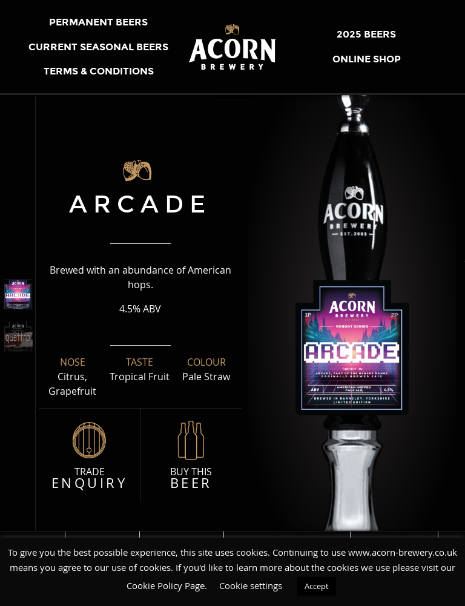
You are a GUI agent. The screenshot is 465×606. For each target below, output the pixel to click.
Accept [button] (317, 586)
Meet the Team (182, 534)
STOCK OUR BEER (396, 534)
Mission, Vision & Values (288, 534)
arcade (140, 204)
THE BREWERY (103, 534)
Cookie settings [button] (250, 585)
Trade (89, 478)
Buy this (191, 478)
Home (45, 534)
